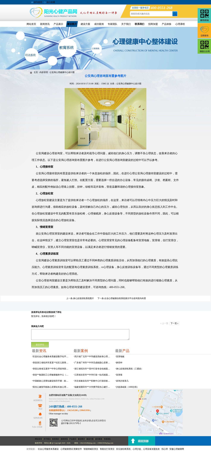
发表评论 (35, 312)
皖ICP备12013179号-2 (71, 423)
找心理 (165, 449)
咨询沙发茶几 (122, 381)
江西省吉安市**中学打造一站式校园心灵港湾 (93, 375)
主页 (36, 72)
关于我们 (126, 24)
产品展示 (58, 24)
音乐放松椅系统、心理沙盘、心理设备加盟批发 (138, 449)
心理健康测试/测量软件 (71, 449)
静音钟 (119, 363)
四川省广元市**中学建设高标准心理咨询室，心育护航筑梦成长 (93, 356)
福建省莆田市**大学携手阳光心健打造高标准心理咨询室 (93, 387)
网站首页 (31, 24)
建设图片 (72, 24)
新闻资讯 (45, 24)
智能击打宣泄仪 (107, 449)
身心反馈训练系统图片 (83, 298)
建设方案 (85, 24)
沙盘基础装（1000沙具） (127, 387)
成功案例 (99, 24)
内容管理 (44, 72)
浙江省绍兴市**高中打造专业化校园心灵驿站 (93, 369)
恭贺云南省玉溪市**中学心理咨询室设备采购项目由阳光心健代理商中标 (51, 369)
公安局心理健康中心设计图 (62, 72)
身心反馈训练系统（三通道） (129, 369)
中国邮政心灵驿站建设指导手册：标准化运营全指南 (51, 381)
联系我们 (139, 24)
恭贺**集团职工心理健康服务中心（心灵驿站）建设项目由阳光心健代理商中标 (51, 375)
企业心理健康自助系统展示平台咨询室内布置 (125, 298)
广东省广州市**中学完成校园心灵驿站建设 (93, 363)
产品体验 (166, 24)
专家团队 (112, 24)
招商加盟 (153, 24)
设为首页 (38, 2)
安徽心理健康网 (176, 449)
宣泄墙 (119, 375)
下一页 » (174, 323)
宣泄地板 (120, 356)
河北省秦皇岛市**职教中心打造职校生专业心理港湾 (93, 381)
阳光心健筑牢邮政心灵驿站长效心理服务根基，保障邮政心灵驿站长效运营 (51, 387)
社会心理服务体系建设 (48, 449)
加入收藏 (51, 2)
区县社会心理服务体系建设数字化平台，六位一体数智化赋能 (51, 356)
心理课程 (180, 24)
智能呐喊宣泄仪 (91, 449)
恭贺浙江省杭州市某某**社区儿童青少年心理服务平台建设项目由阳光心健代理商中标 (51, 363)
